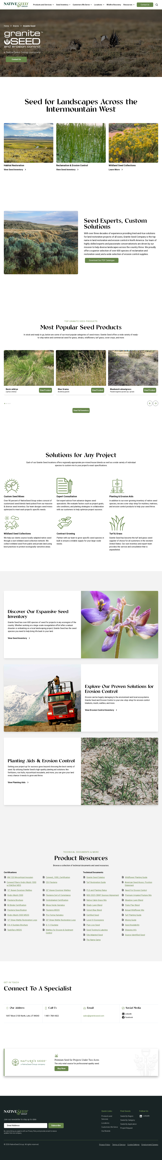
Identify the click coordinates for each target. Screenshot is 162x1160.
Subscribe (56, 1125)
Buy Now (61, 1068)
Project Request (126, 1128)
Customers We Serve (109, 1127)
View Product (45, 390)
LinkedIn (127, 1013)
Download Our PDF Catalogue (102, 260)
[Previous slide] (149, 403)
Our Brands (105, 1131)
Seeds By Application (128, 1124)
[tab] (4, 403)
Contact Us (145, 5)
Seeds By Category (127, 1120)
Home (6, 26)
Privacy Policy (104, 1145)
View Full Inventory (81, 410)
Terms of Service (118, 1145)
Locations (105, 1123)
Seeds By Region (126, 1116)
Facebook (127, 1017)
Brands (16, 26)
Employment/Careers (149, 1145)
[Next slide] (155, 403)
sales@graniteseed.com (93, 1016)
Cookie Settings (133, 1145)
